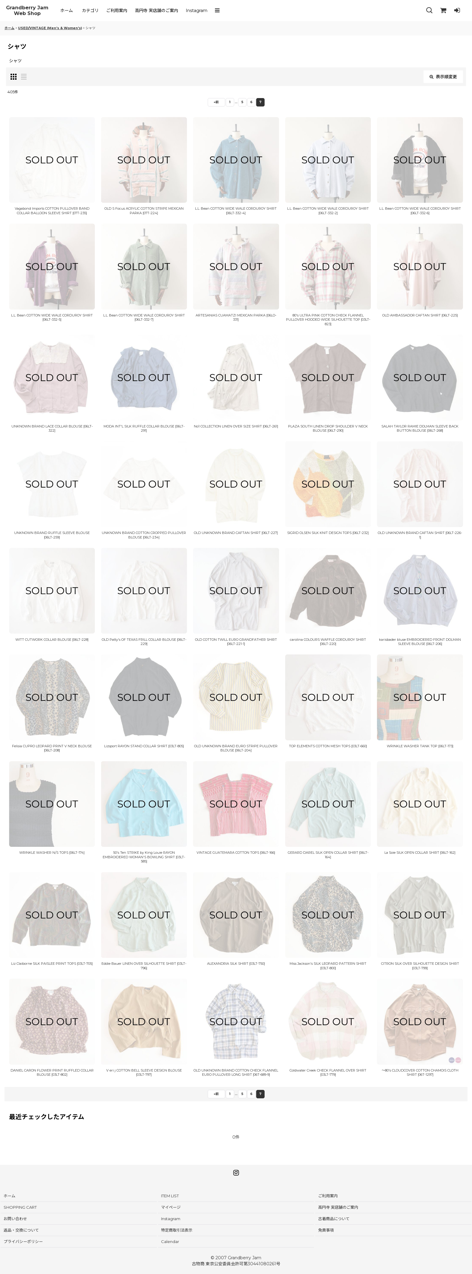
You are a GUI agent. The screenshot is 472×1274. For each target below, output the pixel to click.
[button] (218, 11)
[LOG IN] (457, 10)
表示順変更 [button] (443, 76)
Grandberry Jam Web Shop (27, 11)
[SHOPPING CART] (443, 10)
